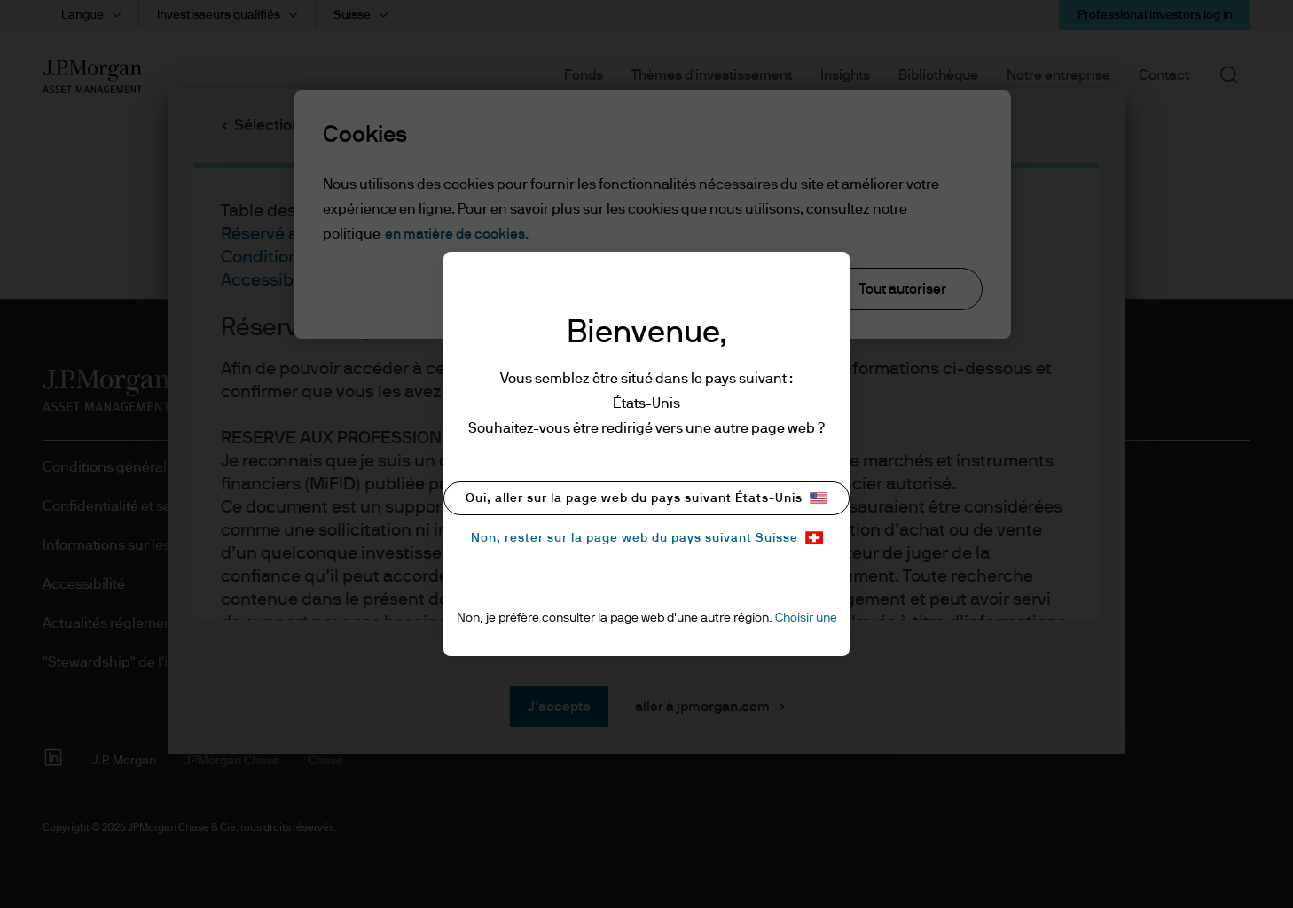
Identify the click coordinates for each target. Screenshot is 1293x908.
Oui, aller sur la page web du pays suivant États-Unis (646, 498)
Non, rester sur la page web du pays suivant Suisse (647, 537)
